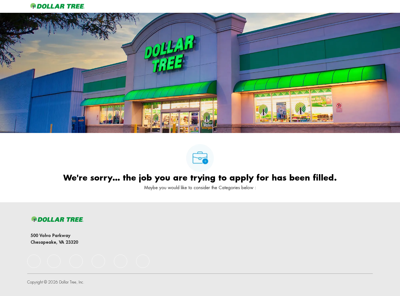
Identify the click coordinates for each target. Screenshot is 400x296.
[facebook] (34, 261)
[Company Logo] (57, 6)
